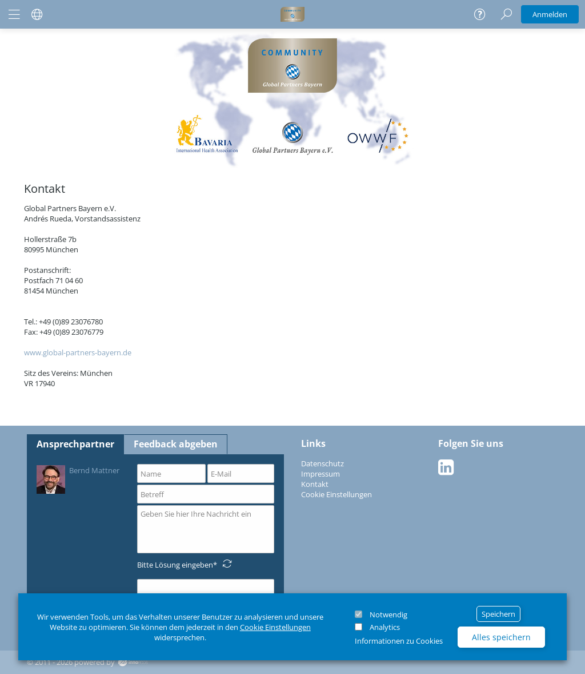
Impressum (320, 474)
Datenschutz (322, 463)
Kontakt (314, 484)
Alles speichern (501, 637)
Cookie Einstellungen (275, 627)
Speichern (498, 614)
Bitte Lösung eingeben (175, 565)
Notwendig (388, 614)
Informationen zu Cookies (399, 641)
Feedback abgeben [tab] (176, 444)
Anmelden (549, 14)
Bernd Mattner (78, 478)
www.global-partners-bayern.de (77, 352)
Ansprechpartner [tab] (75, 444)
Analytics (385, 627)
